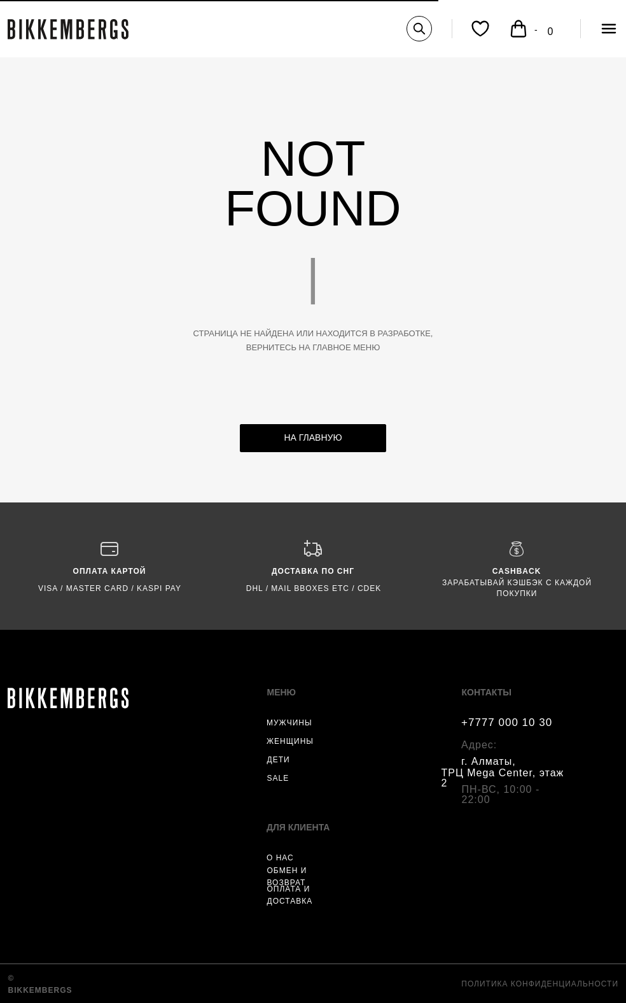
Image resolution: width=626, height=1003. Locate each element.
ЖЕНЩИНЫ (290, 741)
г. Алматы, (488, 761)
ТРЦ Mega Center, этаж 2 (503, 777)
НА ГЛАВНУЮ (313, 437)
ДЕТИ (278, 759)
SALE (278, 778)
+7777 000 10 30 (506, 722)
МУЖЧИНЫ (289, 722)
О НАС (280, 857)
